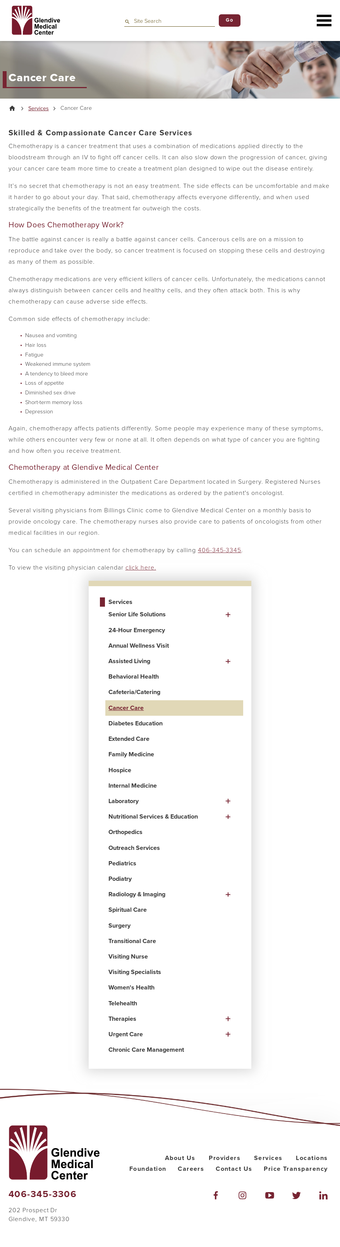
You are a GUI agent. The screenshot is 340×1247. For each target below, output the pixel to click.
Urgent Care (125, 1034)
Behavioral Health (133, 677)
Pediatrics (122, 863)
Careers (191, 1169)
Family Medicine (131, 755)
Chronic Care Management (146, 1050)
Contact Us (234, 1169)
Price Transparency (296, 1169)
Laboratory (123, 801)
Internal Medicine (132, 786)
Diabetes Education (135, 723)
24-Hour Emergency (136, 630)
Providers (224, 1158)
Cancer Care (126, 708)
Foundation (147, 1169)
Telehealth (122, 1003)
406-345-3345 (220, 550)
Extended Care (128, 739)
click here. (141, 567)
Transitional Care (132, 941)
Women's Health (131, 988)
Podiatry (120, 879)
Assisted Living (129, 661)
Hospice (119, 770)
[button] (324, 20)
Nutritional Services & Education (153, 817)
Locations (312, 1158)
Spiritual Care (127, 910)
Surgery (119, 926)
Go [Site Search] (229, 20)
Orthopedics (125, 832)
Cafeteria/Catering (134, 692)
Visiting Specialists (134, 972)
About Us (180, 1158)
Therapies (122, 1019)
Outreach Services (134, 848)
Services (38, 108)
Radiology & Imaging (136, 894)
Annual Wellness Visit (138, 646)
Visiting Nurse (128, 956)
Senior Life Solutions (137, 615)
